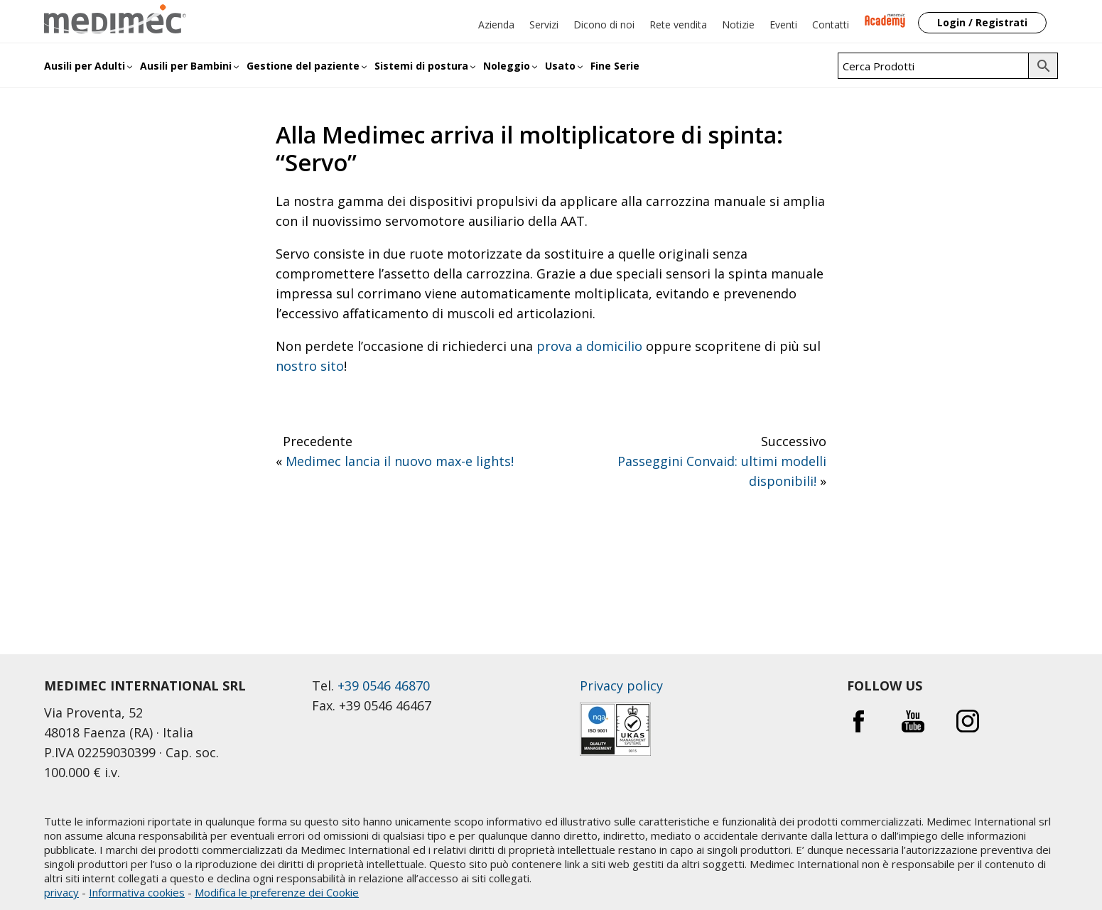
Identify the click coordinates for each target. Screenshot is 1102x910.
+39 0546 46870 (383, 685)
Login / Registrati (982, 22)
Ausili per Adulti (84, 65)
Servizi (543, 24)
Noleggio (506, 65)
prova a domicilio (589, 345)
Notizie (738, 24)
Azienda (496, 24)
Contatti (830, 24)
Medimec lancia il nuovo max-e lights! (400, 461)
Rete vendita (678, 24)
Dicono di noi (603, 24)
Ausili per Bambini (186, 65)
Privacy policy (621, 685)
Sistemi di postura (421, 65)
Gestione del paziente (303, 65)
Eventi (783, 24)
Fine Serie (614, 65)
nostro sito (310, 365)
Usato (560, 65)
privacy (61, 892)
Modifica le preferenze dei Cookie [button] (277, 892)
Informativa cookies (137, 892)
